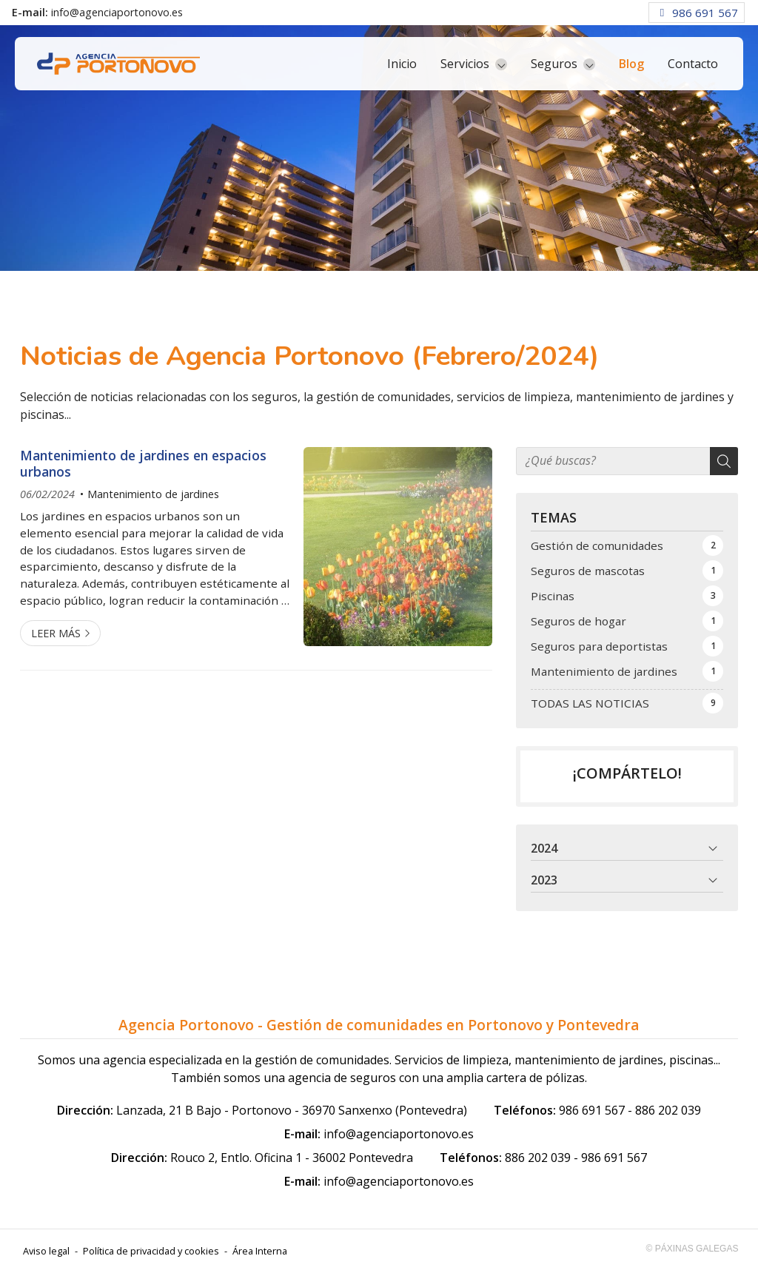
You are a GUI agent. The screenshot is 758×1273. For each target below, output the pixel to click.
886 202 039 (668, 1110)
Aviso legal (46, 1250)
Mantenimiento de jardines (153, 494)
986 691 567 (592, 1110)
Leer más (56, 633)
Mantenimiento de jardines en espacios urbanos (143, 463)
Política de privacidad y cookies (151, 1250)
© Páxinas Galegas (692, 1248)
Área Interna (259, 1250)
